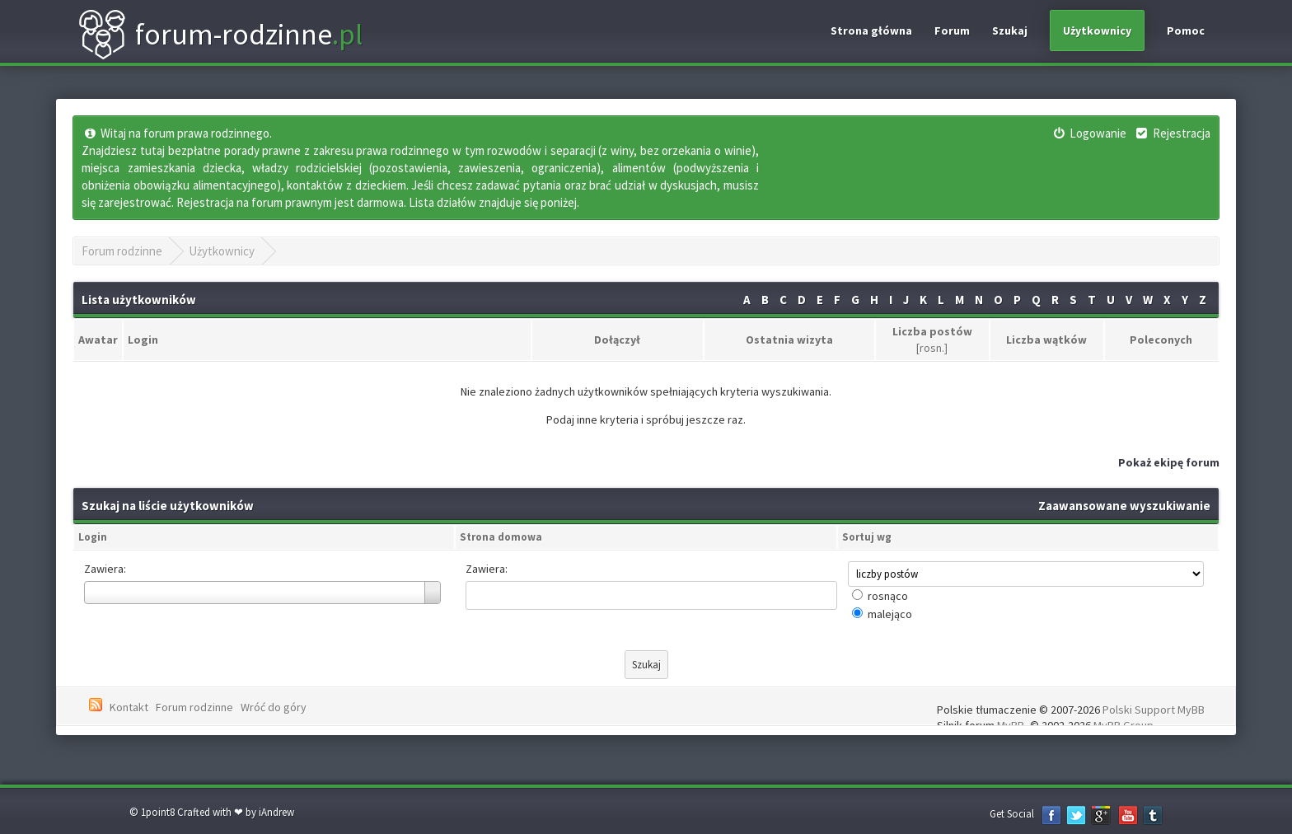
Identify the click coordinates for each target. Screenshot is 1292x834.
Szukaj (1010, 30)
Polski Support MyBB (1153, 709)
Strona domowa (501, 537)
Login (92, 537)
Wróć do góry (274, 707)
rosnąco (888, 595)
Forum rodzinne (122, 251)
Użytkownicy (1097, 30)
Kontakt (129, 707)
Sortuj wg (867, 537)
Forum (952, 30)
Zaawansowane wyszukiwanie (1124, 505)
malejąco (890, 614)
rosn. (932, 347)
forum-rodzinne (220, 34)
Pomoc (1186, 30)
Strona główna (871, 30)
